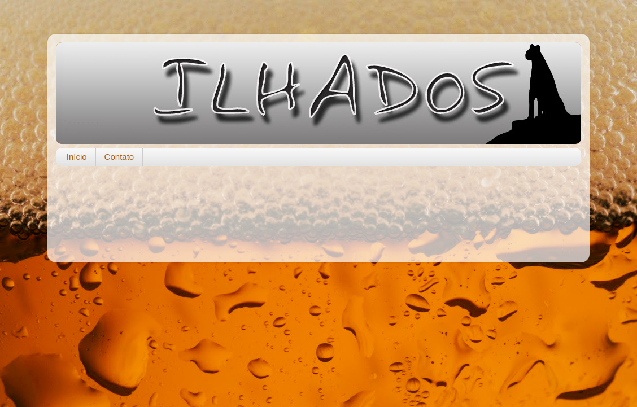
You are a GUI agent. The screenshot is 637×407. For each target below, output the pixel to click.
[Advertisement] (318, 208)
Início (77, 156)
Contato (119, 156)
